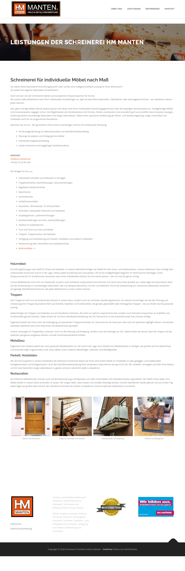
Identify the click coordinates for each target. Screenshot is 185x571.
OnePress (107, 549)
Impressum (15, 523)
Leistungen (134, 9)
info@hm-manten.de (20, 159)
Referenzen (153, 9)
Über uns (116, 9)
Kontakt (170, 9)
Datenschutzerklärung (21, 528)
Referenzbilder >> (27, 248)
